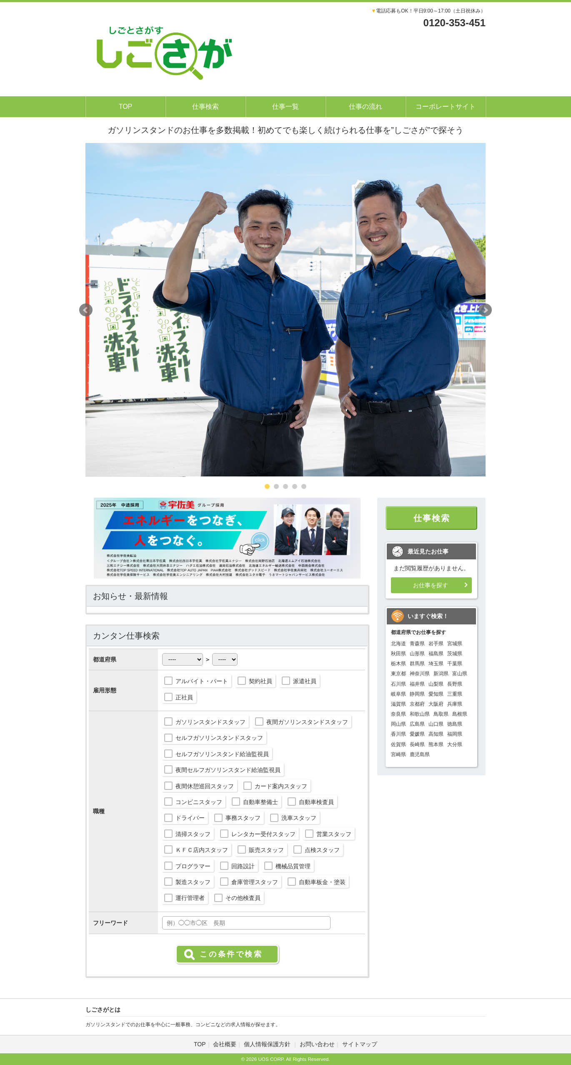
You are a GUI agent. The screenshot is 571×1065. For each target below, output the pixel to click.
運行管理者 (190, 898)
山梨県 (435, 684)
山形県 (417, 654)
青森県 (417, 644)
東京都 (398, 674)
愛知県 (435, 694)
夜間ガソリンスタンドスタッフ (307, 722)
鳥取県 (440, 714)
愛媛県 (417, 734)
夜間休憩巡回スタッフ (204, 786)
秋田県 (398, 654)
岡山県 (398, 724)
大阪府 (435, 704)
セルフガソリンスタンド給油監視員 (222, 754)
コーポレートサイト (446, 106)
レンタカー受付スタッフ (263, 834)
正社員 (184, 697)
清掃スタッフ (192, 834)
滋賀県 (398, 704)
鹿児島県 (420, 754)
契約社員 (260, 681)
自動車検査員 (316, 802)
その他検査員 (242, 898)
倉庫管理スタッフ (254, 882)
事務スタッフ (242, 817)
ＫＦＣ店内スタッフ (201, 850)
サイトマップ (359, 1044)
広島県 (417, 724)
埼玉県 (435, 664)
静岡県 (417, 694)
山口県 (435, 724)
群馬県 (417, 664)
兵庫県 (454, 704)
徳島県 (454, 724)
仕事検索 (205, 106)
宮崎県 (398, 754)
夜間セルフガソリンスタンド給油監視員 (227, 770)
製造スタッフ (192, 882)
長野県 (454, 684)
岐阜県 (398, 694)
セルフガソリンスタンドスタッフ (219, 737)
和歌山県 (420, 714)
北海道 (398, 644)
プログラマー (192, 866)
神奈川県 (420, 674)
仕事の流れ (365, 106)
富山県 (459, 674)
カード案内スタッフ (281, 786)
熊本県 (435, 744)
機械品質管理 (293, 866)
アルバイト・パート (201, 681)
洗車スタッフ (298, 817)
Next (485, 310)
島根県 (459, 714)
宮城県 (454, 644)
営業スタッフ (333, 834)
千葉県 (454, 664)
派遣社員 (304, 681)
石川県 (398, 684)
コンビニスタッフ (198, 802)
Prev (86, 310)
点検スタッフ (322, 850)
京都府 (417, 704)
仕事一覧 (285, 106)
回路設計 (243, 866)
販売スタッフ (266, 850)
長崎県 (417, 744)
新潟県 (440, 674)
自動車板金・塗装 (322, 882)
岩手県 (435, 644)
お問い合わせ (317, 1044)
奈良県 (398, 714)
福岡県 (454, 734)
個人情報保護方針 (268, 1044)
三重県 (454, 694)
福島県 (435, 654)
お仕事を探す (430, 585)
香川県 (398, 734)
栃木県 (398, 664)
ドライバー (190, 817)
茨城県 (454, 654)
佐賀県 (398, 744)
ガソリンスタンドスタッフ (210, 722)
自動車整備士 (260, 802)
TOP (126, 106)
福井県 (417, 684)
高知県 (435, 734)
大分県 (454, 744)
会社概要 (224, 1044)
